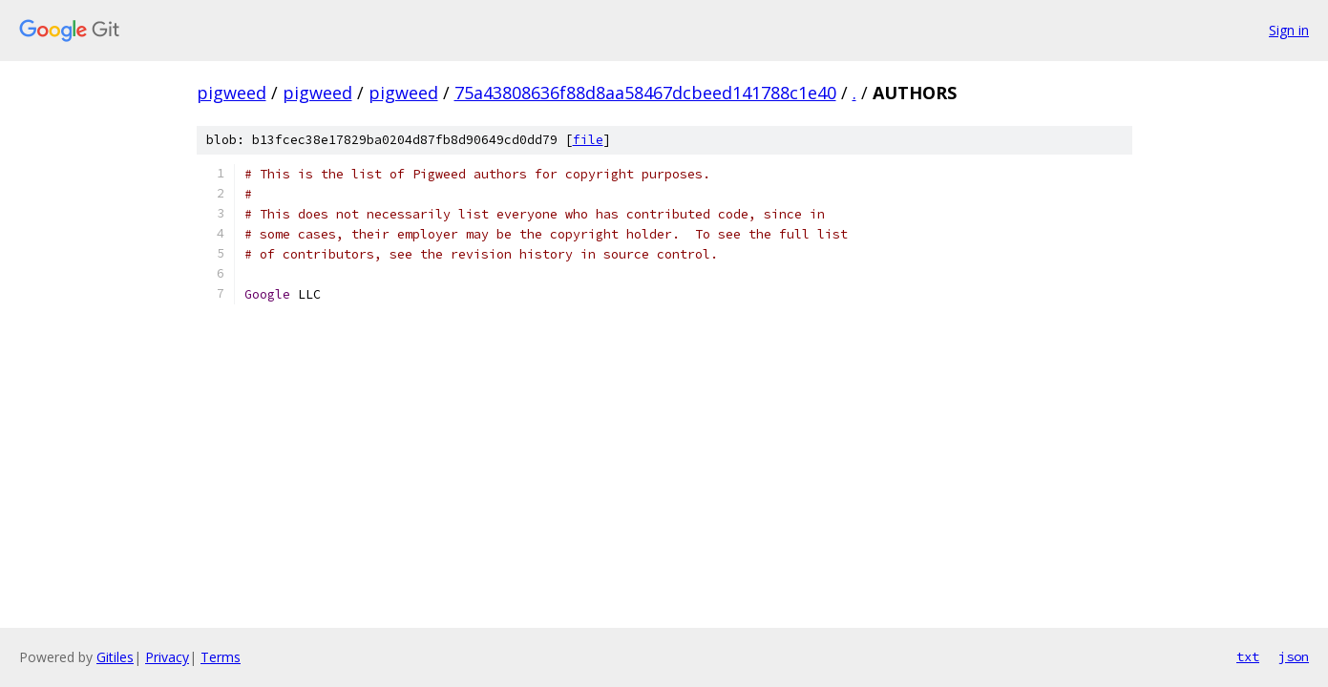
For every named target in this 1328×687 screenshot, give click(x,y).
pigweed (231, 92)
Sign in (1289, 30)
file (588, 140)
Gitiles (115, 657)
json (1293, 656)
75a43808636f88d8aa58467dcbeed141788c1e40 (645, 92)
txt (1247, 656)
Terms (220, 657)
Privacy (167, 657)
